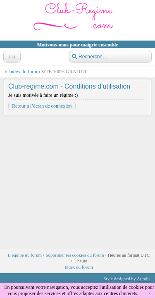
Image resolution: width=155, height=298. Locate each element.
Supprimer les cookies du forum (74, 254)
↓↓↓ (11, 56)
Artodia (144, 278)
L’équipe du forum (25, 254)
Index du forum (24, 71)
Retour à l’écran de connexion (42, 106)
